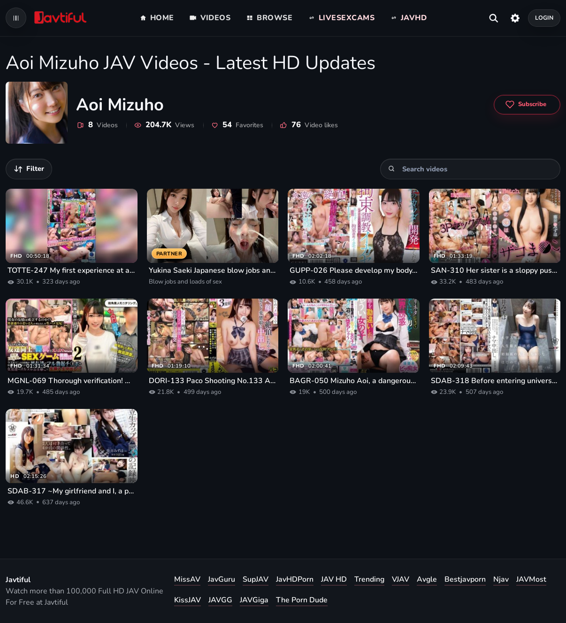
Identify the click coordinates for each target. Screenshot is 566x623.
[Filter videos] (29, 169)
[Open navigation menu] (16, 18)
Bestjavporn (465, 579)
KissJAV (187, 600)
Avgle (427, 579)
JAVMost (531, 579)
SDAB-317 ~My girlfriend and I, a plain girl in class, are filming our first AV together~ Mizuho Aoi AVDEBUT (72, 491)
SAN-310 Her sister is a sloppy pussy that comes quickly (495, 270)
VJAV (400, 579)
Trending (369, 579)
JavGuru (221, 579)
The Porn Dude (302, 600)
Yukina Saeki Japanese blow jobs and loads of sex (213, 270)
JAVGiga (254, 600)
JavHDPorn (295, 579)
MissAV (187, 579)
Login (544, 18)
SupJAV (255, 579)
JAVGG (220, 600)
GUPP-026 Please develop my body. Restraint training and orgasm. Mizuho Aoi (354, 270)
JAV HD (334, 579)
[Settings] (515, 18)
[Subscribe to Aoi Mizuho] (527, 105)
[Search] (391, 168)
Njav (501, 579)
